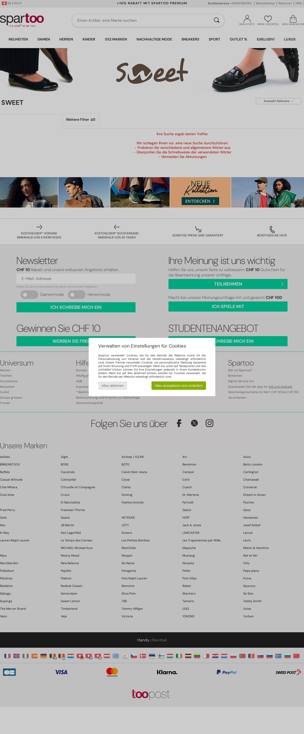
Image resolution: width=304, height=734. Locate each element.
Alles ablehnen (113, 386)
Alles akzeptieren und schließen (178, 386)
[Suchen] (217, 20)
